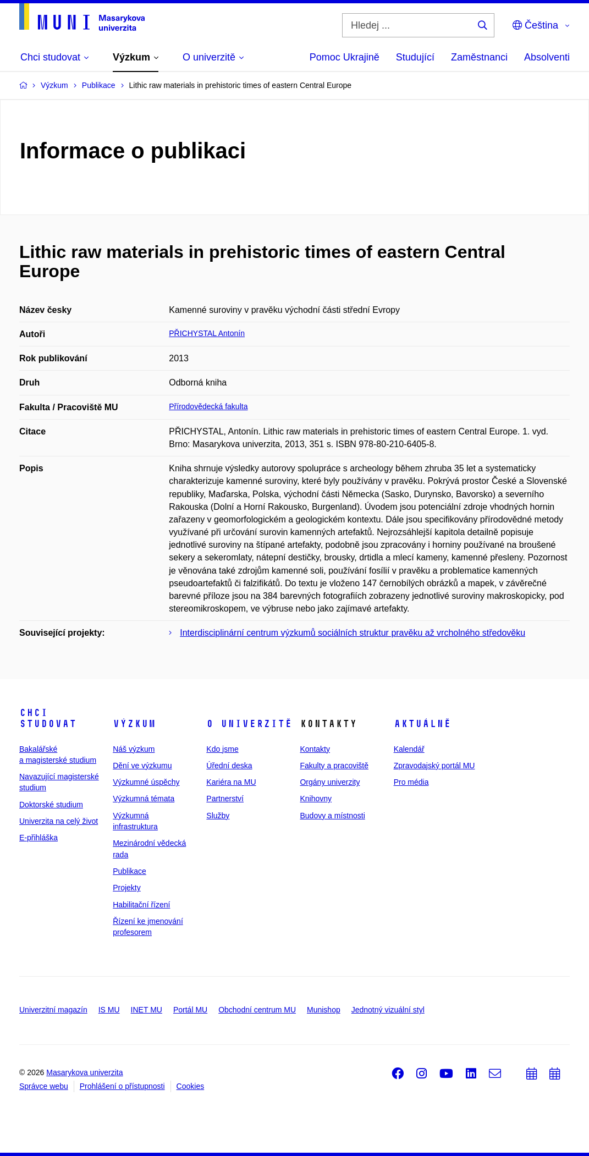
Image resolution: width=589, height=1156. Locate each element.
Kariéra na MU (231, 782)
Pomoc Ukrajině (344, 57)
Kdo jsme (222, 749)
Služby (217, 815)
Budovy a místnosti (332, 815)
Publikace (129, 871)
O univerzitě (249, 724)
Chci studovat (47, 718)
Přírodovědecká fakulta (208, 406)
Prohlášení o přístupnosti (122, 1086)
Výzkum (134, 724)
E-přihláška (38, 837)
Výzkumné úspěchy (146, 782)
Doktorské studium (51, 804)
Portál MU (190, 1009)
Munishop (323, 1009)
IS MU (109, 1009)
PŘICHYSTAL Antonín (207, 333)
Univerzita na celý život (58, 821)
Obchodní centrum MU (257, 1009)
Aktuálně (422, 724)
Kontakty (314, 749)
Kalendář (409, 749)
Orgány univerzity (330, 782)
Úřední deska (229, 765)
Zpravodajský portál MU (434, 765)
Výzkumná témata (143, 798)
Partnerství (225, 798)
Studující (415, 57)
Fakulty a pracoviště (334, 765)
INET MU (146, 1009)
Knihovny (316, 798)
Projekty (127, 887)
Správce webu (43, 1086)
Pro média (411, 782)
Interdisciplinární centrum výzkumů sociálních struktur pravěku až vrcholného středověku (352, 632)
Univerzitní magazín (53, 1009)
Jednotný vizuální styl (388, 1009)
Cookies (191, 1086)
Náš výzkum (134, 749)
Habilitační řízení (141, 904)
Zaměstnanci (479, 57)
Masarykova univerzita (84, 1072)
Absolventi (547, 57)
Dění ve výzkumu (142, 765)
